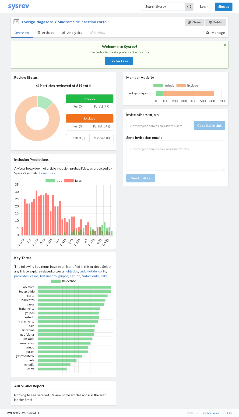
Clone (194, 22)
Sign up (223, 6)
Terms (189, 413)
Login (204, 6)
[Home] (19, 7)
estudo (75, 276)
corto (102, 271)
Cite (229, 413)
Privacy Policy (210, 413)
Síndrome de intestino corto (82, 21)
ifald (104, 276)
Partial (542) (101, 126)
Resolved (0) (101, 138)
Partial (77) (101, 106)
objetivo (72, 271)
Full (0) (78, 106)
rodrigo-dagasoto (37, 21)
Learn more (47, 173)
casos (34, 276)
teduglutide (88, 271)
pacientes (21, 276)
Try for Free (119, 61)
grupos (63, 276)
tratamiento (90, 276)
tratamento (48, 276)
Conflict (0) (77, 138)
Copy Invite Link (209, 125)
